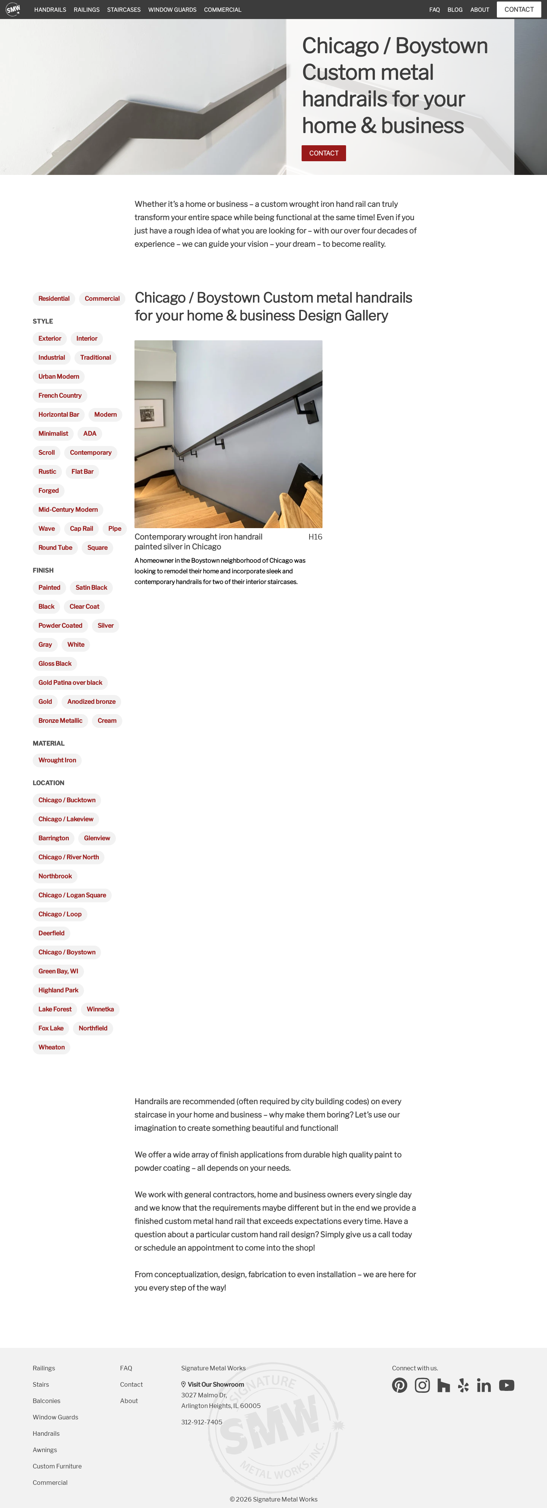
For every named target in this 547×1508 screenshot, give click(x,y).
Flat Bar (82, 471)
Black (46, 606)
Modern (105, 414)
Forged (48, 490)
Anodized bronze (91, 701)
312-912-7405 (201, 1422)
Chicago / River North (68, 857)
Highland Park (58, 990)
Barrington (53, 838)
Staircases (124, 9)
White (75, 644)
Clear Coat (84, 606)
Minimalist (53, 433)
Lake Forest (54, 1009)
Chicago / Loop (60, 914)
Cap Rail (81, 528)
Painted (49, 587)
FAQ (434, 9)
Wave (46, 528)
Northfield (93, 1028)
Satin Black (91, 587)
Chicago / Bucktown (66, 800)
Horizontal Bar (58, 414)
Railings (87, 9)
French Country (60, 395)
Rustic (47, 471)
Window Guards (172, 9)
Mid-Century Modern (68, 509)
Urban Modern (58, 376)
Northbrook (55, 876)
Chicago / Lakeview (65, 819)
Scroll (46, 452)
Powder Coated (60, 625)
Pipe (114, 528)
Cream (107, 720)
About (479, 9)
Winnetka (100, 1009)
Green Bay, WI (58, 971)
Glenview (97, 838)
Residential (54, 298)
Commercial (223, 9)
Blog (455, 9)
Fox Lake (50, 1028)
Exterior (49, 338)
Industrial (51, 357)
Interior (86, 338)
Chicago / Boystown (66, 952)
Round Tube (55, 547)
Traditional (95, 357)
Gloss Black (54, 663)
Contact (519, 9)
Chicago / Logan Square (72, 895)
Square (97, 547)
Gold (45, 701)
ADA (89, 433)
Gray (45, 644)
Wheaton (51, 1047)
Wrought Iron (57, 760)
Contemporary (91, 452)
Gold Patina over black (70, 682)
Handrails (50, 9)
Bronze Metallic (60, 720)
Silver (106, 625)
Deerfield (51, 933)
